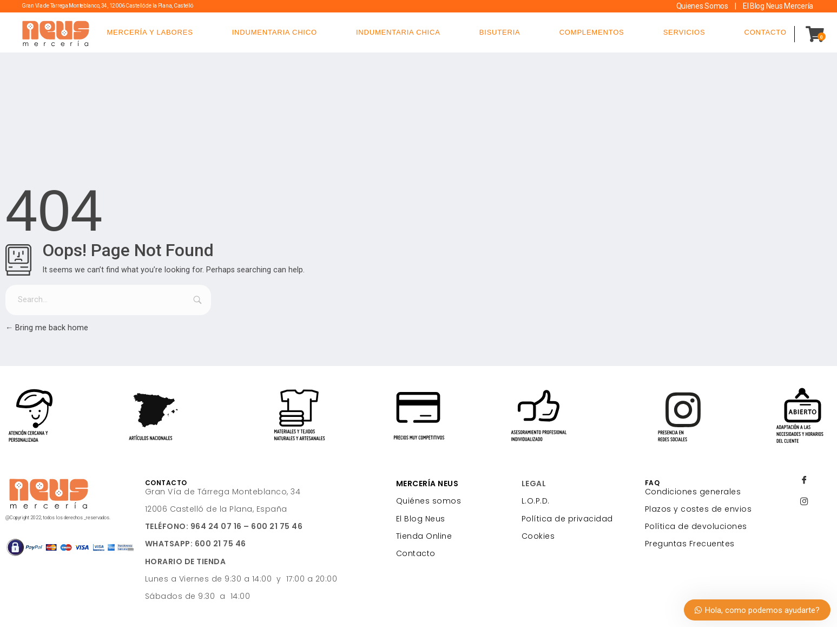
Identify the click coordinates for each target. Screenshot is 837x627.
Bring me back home (46, 327)
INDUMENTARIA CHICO (274, 32)
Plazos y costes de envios (698, 509)
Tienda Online (424, 536)
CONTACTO (765, 32)
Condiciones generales (693, 491)
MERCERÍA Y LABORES (150, 32)
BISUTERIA (499, 32)
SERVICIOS (684, 32)
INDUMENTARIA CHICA (398, 32)
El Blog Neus (420, 518)
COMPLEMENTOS (591, 32)
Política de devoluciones (696, 526)
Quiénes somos (429, 500)
